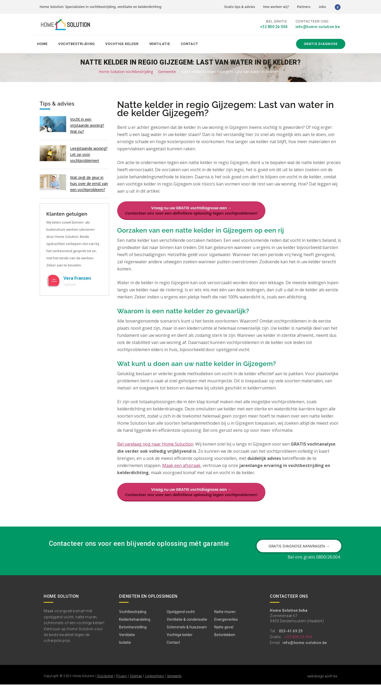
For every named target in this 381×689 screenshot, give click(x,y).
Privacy (121, 680)
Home (42, 43)
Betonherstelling (133, 631)
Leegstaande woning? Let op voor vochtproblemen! (88, 153)
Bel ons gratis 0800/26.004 (314, 561)
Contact (189, 43)
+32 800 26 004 (274, 27)
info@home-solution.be (318, 27)
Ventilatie (159, 43)
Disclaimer (105, 680)
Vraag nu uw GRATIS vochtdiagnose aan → (191, 209)
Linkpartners (154, 680)
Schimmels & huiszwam (187, 631)
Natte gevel (223, 631)
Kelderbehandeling (134, 624)
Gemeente (167, 70)
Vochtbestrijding (76, 43)
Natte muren (224, 616)
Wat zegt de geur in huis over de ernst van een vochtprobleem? (89, 182)
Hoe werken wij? (276, 7)
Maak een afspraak (181, 470)
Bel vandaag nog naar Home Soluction (155, 448)
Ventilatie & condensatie (187, 624)
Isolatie (125, 647)
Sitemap (136, 680)
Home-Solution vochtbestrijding (126, 70)
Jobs (322, 7)
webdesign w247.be (322, 680)
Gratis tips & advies (239, 7)
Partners (304, 7)
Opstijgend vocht (181, 616)
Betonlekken (224, 639)
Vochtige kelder (122, 43)
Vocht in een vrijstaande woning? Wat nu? (87, 124)
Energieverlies (226, 624)
